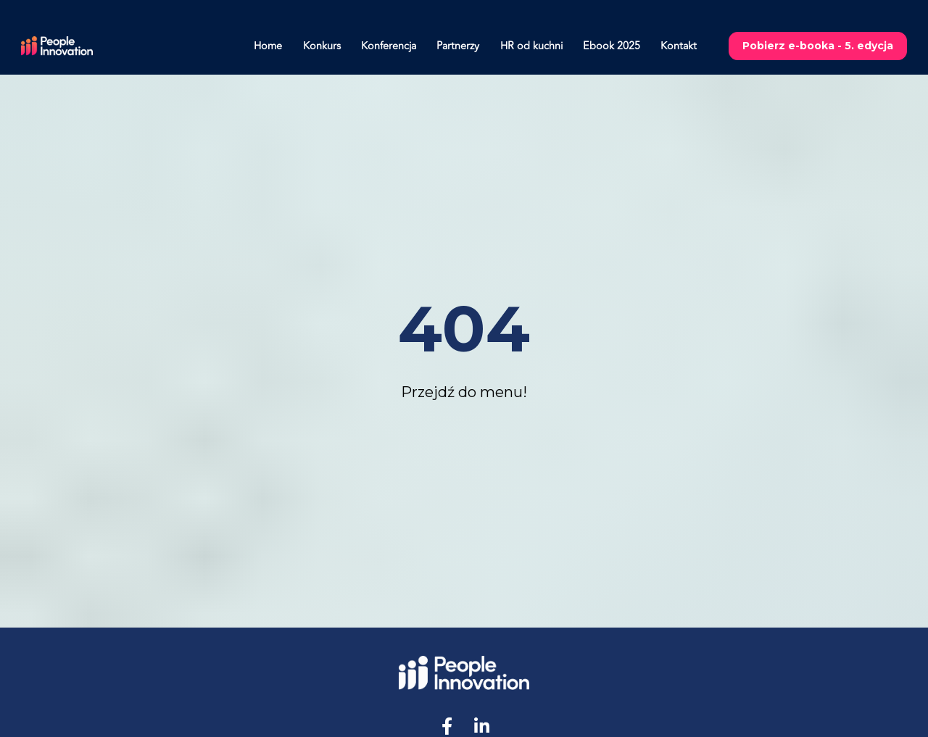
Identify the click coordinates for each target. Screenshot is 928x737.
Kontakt (678, 46)
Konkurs (322, 46)
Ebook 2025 (611, 46)
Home (268, 46)
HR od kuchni (531, 46)
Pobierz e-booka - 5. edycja (817, 45)
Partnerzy (457, 46)
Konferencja (388, 46)
